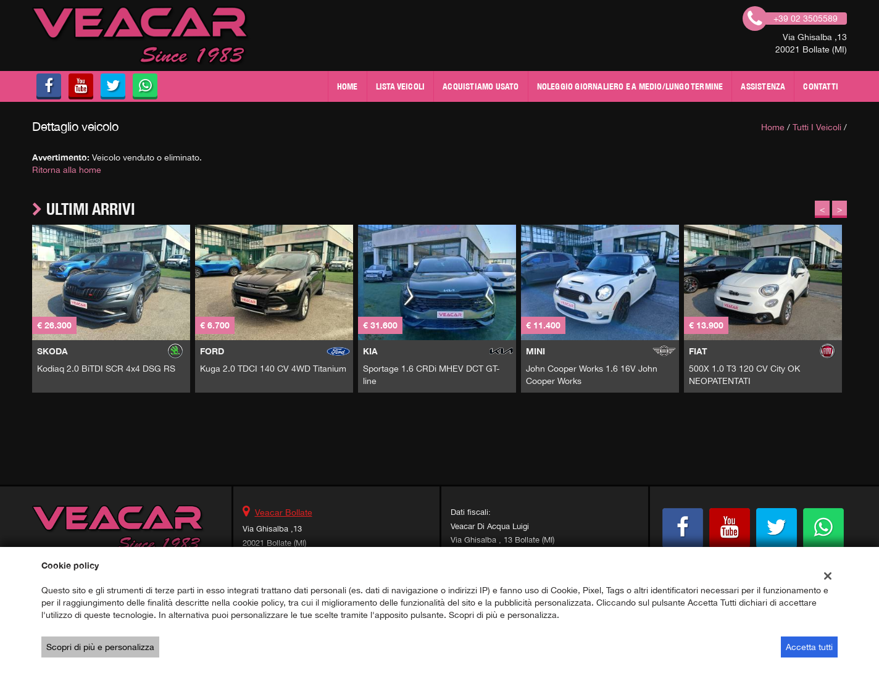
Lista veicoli (400, 86)
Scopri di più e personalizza (100, 647)
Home (347, 86)
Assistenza (763, 86)
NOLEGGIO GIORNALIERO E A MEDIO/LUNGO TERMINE (630, 86)
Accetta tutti (809, 647)
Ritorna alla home (66, 170)
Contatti (820, 86)
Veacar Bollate (283, 512)
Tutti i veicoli (817, 127)
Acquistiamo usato (481, 86)
